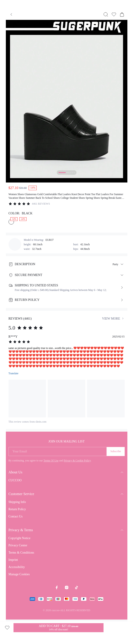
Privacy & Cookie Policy (77, 460)
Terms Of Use (51, 460)
